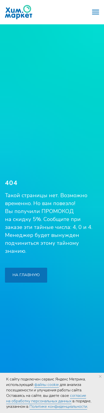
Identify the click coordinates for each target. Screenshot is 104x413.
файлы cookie (46, 384)
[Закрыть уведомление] (100, 376)
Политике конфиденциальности (58, 406)
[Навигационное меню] (95, 12)
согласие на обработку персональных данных (46, 398)
